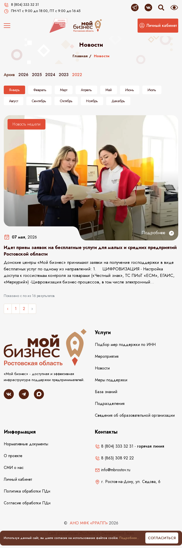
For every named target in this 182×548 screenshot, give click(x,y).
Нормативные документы (26, 444)
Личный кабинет (18, 479)
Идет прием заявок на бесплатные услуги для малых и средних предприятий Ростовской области (90, 250)
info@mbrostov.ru (112, 470)
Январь (14, 89)
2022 (77, 75)
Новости (102, 368)
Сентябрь (39, 100)
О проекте (13, 456)
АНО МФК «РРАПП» (89, 523)
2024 (50, 75)
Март (63, 89)
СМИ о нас (14, 467)
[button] (158, 26)
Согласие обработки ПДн (27, 503)
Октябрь (66, 100)
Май (108, 89)
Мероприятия (106, 356)
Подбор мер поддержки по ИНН (125, 344)
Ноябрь (92, 100)
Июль (152, 89)
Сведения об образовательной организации (135, 415)
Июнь (129, 89)
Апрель (86, 89)
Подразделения (110, 403)
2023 (64, 75)
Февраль (39, 89)
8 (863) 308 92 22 (114, 458)
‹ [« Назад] (8, 309)
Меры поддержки (111, 380)
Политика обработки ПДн (27, 491)
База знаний (106, 392)
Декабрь (118, 100)
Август (13, 100)
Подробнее (158, 232)
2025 (37, 75)
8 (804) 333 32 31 (114, 446)
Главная (80, 56)
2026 (23, 75)
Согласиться (162, 538)
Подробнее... (129, 538)
